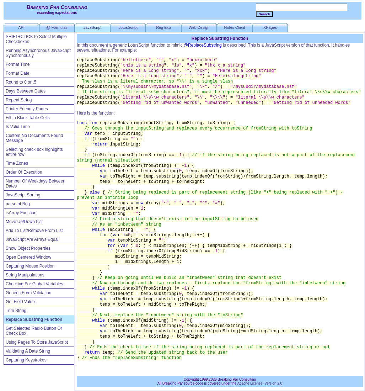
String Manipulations (25, 275)
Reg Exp (163, 27)
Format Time (17, 64)
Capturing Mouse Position (30, 266)
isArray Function (21, 212)
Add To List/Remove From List (34, 230)
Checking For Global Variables (34, 283)
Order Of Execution (24, 172)
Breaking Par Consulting (57, 7)
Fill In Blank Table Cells (28, 117)
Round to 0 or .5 (21, 82)
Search (264, 14)
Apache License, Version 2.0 (259, 383)
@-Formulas (57, 27)
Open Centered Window (28, 257)
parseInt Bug (18, 203)
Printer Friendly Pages (27, 108)
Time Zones (17, 163)
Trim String (16, 310)
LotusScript (128, 27)
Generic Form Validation (29, 292)
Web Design (199, 27)
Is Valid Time (18, 126)
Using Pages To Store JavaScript (37, 342)
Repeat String (19, 99)
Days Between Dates (25, 91)
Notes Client (234, 27)
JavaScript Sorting (23, 194)
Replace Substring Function (34, 319)
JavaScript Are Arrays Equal (32, 239)
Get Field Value (20, 301)
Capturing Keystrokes (26, 360)
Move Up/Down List (24, 221)
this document (94, 45)
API (21, 27)
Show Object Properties (28, 248)
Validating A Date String (28, 351)
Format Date (17, 73)
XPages (270, 27)
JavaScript (92, 27)
